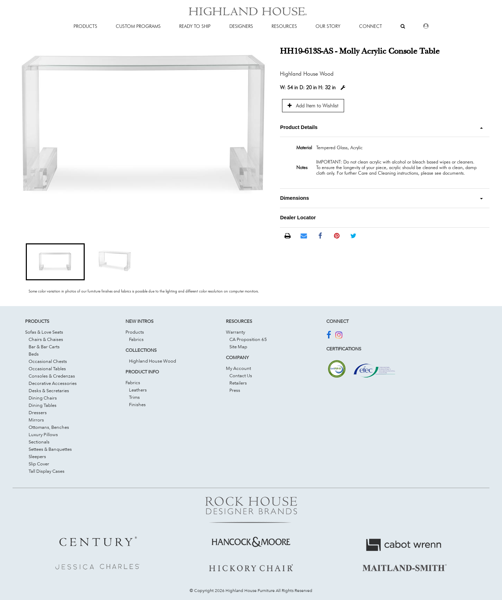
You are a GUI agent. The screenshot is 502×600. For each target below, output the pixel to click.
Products (135, 332)
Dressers (38, 412)
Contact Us (240, 375)
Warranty (235, 332)
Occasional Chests (48, 361)
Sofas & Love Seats (44, 332)
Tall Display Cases (46, 471)
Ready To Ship (195, 26)
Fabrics (136, 339)
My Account (238, 368)
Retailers (238, 383)
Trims (134, 397)
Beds (34, 354)
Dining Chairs (43, 398)
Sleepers (37, 456)
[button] (55, 261)
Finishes (137, 404)
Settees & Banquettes (50, 449)
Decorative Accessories (53, 383)
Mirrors (36, 420)
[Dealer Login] (425, 26)
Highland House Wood (152, 361)
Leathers (138, 390)
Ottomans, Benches (49, 427)
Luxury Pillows (43, 434)
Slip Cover (39, 463)
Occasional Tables (47, 368)
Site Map (238, 346)
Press (234, 390)
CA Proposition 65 (248, 339)
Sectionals (39, 442)
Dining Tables (42, 405)
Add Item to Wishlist (313, 105)
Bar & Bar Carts (44, 346)
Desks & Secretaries (49, 390)
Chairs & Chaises (46, 339)
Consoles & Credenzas (52, 376)
